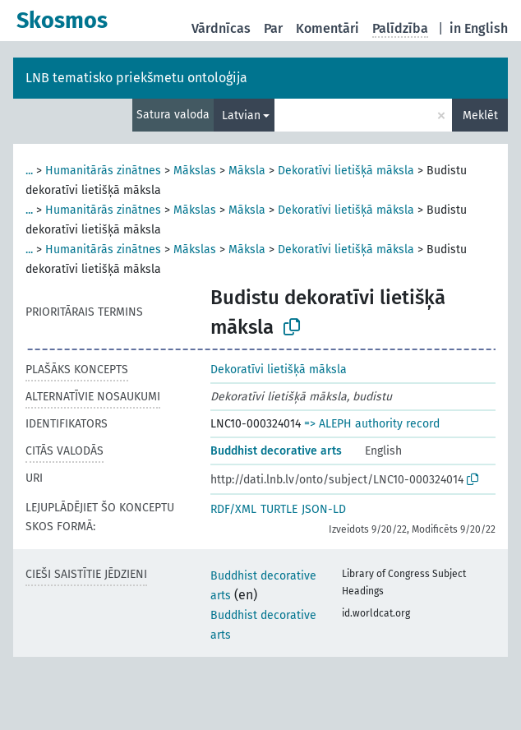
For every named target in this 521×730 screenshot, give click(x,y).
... (29, 171)
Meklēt (480, 115)
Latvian (241, 115)
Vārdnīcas (221, 28)
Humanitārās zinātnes (103, 171)
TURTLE (278, 509)
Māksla (246, 171)
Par (273, 28)
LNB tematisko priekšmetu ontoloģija (136, 77)
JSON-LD (324, 509)
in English (479, 28)
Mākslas (194, 171)
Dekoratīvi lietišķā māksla (346, 171)
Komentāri (327, 28)
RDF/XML (233, 509)
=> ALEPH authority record (372, 424)
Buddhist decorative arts (276, 451)
